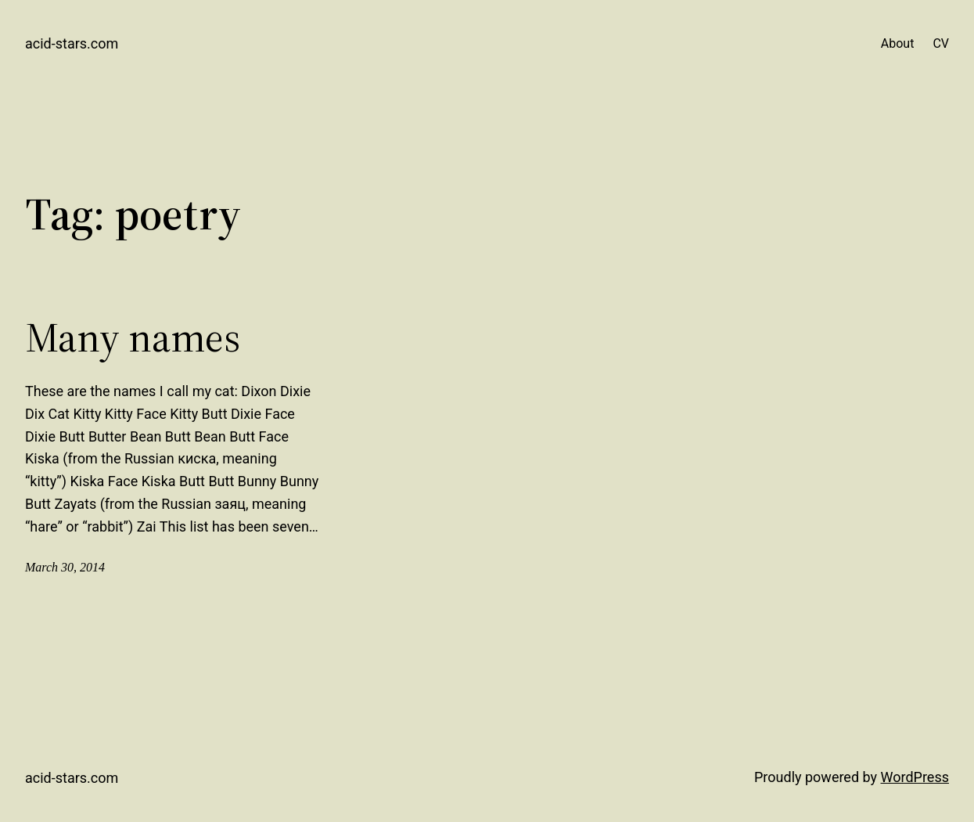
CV (941, 43)
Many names (132, 337)
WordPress (915, 777)
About (898, 43)
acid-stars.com (71, 43)
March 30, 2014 (65, 567)
